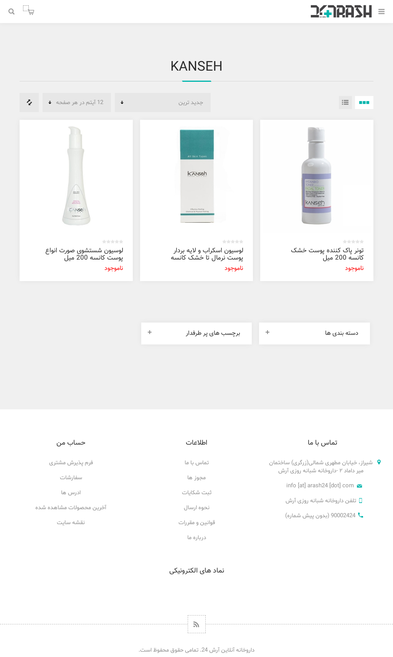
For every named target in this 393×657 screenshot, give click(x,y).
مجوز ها (196, 478)
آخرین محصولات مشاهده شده (70, 508)
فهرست (345, 102)
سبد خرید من (26, 8)
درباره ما (196, 538)
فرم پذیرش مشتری (71, 463)
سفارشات (71, 478)
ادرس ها (71, 493)
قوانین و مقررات (196, 523)
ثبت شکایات (196, 493)
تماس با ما (197, 463)
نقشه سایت (71, 523)
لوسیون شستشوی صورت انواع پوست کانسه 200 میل (84, 254)
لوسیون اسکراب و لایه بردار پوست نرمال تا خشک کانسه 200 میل (207, 258)
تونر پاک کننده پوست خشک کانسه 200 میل (327, 254)
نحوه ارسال (197, 508)
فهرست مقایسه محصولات (29, 102)
